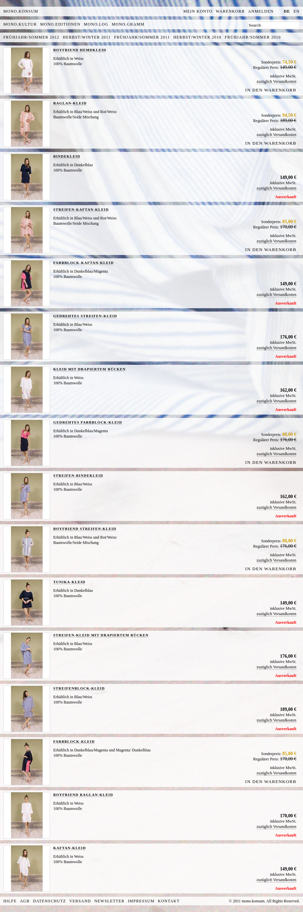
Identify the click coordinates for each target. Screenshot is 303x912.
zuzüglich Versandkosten (276, 81)
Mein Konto (197, 11)
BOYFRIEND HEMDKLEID (79, 50)
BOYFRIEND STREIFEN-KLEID (84, 529)
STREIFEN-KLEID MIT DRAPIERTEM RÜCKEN (101, 635)
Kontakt (168, 901)
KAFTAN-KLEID (69, 848)
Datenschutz (49, 901)
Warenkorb (230, 11)
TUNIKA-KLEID (69, 582)
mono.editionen (60, 24)
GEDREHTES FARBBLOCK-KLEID (87, 422)
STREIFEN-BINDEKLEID (78, 475)
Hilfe (10, 901)
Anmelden (261, 11)
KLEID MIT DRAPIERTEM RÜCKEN (89, 369)
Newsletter (109, 901)
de (287, 11)
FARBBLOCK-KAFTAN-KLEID (83, 263)
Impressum (141, 901)
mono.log (96, 24)
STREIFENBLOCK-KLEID (79, 688)
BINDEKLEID (66, 156)
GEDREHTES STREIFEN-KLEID (85, 316)
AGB (25, 901)
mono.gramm (128, 24)
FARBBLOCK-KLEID (74, 741)
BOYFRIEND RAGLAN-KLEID (83, 795)
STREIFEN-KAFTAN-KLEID (81, 209)
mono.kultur (20, 24)
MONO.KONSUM (20, 11)
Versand (80, 901)
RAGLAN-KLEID (70, 103)
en (297, 11)
